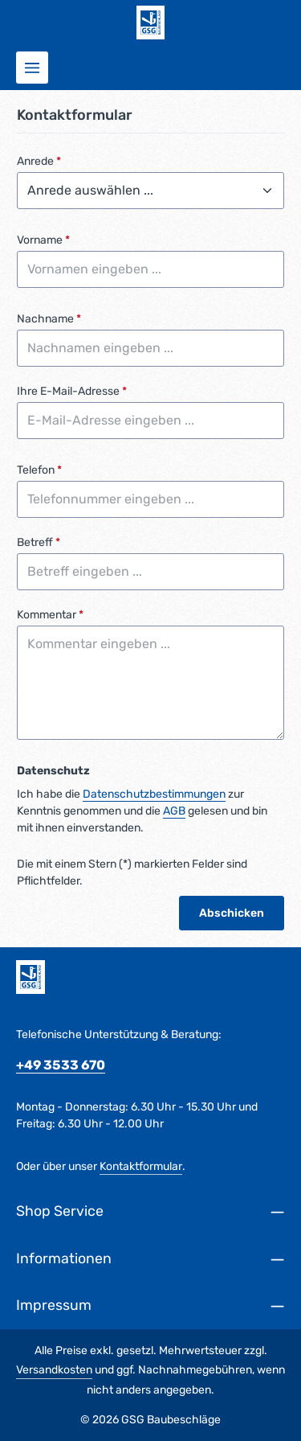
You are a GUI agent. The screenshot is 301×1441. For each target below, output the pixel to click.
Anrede (39, 161)
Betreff (38, 542)
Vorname (43, 240)
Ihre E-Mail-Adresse (72, 391)
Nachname (49, 319)
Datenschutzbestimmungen (154, 794)
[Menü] (32, 67)
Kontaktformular (141, 1166)
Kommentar (50, 615)
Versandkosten (54, 1370)
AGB (174, 811)
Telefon (39, 470)
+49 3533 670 (60, 1065)
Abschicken (231, 913)
